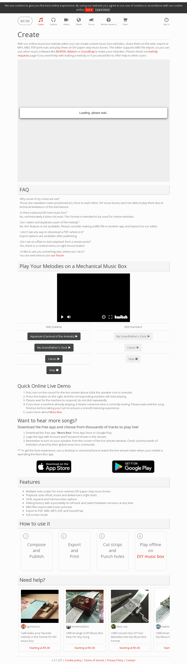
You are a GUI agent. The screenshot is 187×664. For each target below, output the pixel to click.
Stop (54, 370)
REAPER (61, 51)
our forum (57, 255)
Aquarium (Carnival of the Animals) (54, 336)
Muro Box (56, 412)
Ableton (72, 51)
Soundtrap (88, 51)
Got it (89, 10)
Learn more (102, 10)
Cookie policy (73, 660)
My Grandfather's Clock (54, 347)
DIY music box (150, 556)
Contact (130, 660)
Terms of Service (94, 660)
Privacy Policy (115, 660)
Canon (54, 359)
